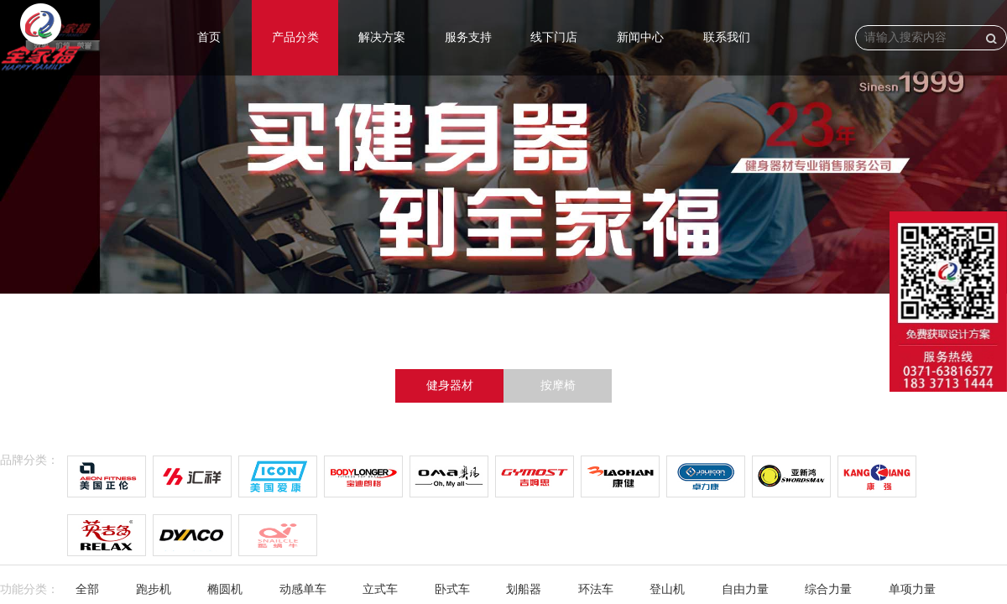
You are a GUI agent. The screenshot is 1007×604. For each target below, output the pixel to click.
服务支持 (468, 37)
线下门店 (553, 37)
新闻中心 (640, 37)
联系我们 (726, 37)
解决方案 (381, 37)
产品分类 (295, 37)
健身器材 (449, 385)
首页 (209, 37)
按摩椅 (558, 385)
